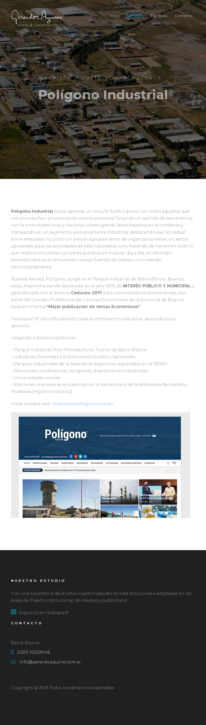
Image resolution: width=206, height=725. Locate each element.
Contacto (184, 15)
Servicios (135, 15)
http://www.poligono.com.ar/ (82, 406)
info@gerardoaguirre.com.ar (46, 662)
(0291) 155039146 (30, 652)
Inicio (115, 15)
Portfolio (159, 15)
